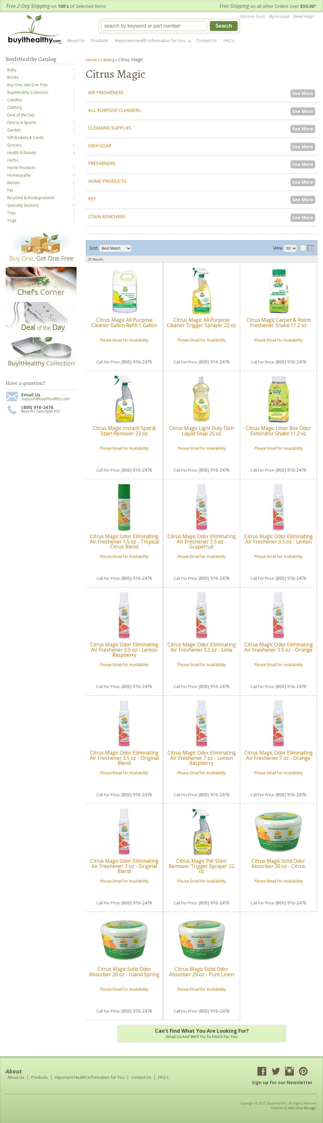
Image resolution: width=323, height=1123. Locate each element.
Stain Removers (106, 217)
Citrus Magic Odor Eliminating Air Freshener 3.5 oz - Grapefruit (201, 541)
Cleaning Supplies (109, 128)
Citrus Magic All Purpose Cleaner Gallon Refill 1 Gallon (124, 322)
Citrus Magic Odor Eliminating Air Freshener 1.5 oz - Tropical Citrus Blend (124, 541)
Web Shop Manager (302, 1108)
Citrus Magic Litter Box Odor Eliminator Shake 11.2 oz (278, 431)
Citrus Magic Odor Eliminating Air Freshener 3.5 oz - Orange (278, 647)
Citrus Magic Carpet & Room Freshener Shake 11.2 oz (278, 322)
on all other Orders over (268, 6)
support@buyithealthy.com (45, 399)
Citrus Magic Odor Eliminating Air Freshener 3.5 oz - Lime (201, 647)
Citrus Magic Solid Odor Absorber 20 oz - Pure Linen (201, 971)
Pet (92, 199)
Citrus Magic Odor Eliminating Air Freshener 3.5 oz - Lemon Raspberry (124, 649)
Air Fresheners (106, 92)
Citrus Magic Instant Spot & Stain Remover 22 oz (124, 431)
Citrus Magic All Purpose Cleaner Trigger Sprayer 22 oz (201, 322)
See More (302, 93)
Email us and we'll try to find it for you (201, 1033)
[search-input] (154, 26)
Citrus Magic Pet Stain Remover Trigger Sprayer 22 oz (201, 866)
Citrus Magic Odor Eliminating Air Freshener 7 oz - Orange (278, 755)
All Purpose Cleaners (114, 110)
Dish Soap (99, 146)
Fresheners (101, 163)
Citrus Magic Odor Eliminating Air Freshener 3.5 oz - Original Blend (124, 758)
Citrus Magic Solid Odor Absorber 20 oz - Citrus (278, 863)
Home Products (107, 181)
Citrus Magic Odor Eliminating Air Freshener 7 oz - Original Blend (124, 866)
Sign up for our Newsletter (282, 1082)
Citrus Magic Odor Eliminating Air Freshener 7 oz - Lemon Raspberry (201, 758)
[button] (169, 26)
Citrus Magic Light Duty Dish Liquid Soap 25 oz (201, 431)
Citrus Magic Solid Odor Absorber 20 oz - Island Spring (124, 971)
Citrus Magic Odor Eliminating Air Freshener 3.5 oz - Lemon (278, 539)
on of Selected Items (56, 6)
